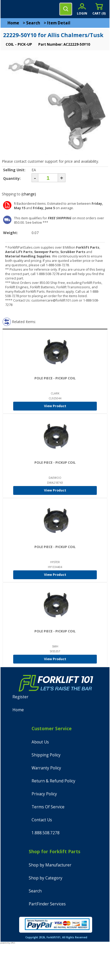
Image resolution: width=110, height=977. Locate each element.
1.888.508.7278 (46, 833)
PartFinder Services (47, 904)
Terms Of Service (48, 807)
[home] (25, 9)
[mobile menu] (8, 9)
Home (13, 23)
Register (20, 697)
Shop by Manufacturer (50, 865)
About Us (40, 742)
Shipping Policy (46, 755)
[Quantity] (48, 177)
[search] (65, 9)
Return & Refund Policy (53, 781)
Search (33, 23)
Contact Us (42, 820)
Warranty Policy (46, 768)
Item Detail (58, 23)
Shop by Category (45, 878)
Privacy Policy (44, 794)
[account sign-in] (82, 9)
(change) (28, 194)
